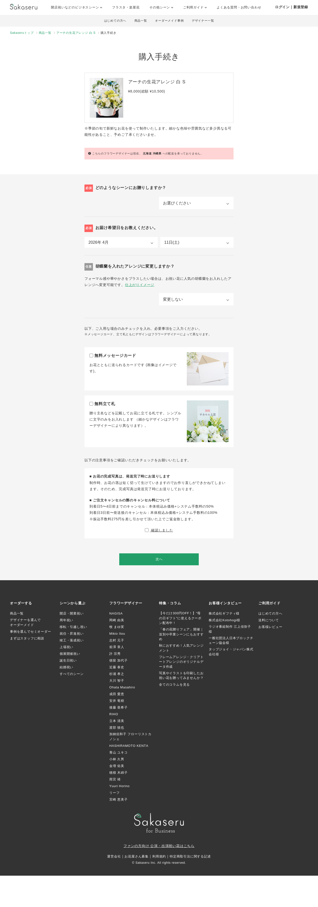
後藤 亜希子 (118, 709)
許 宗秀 (115, 655)
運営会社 (114, 859)
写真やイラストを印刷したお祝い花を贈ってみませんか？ (181, 677)
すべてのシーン (72, 675)
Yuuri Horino (119, 787)
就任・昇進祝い (72, 635)
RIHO (113, 715)
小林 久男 (116, 761)
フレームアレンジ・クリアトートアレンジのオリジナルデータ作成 (181, 663)
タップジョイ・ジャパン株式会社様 (231, 653)
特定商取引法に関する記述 (190, 859)
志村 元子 (116, 642)
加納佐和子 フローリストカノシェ (130, 738)
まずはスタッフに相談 (27, 640)
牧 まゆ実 (116, 628)
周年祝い (66, 621)
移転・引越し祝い (73, 628)
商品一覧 (137, 21)
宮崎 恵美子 (118, 801)
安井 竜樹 (116, 702)
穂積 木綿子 (118, 774)
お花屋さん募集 (136, 859)
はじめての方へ (106, 21)
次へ (159, 561)
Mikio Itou (117, 635)
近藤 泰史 (116, 668)
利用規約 (159, 859)
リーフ (114, 794)
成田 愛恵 (116, 695)
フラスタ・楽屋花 (125, 7)
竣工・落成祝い (72, 642)
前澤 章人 (116, 648)
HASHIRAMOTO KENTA (128, 747)
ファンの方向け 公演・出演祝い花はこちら (159, 847)
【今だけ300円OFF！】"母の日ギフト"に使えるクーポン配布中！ (180, 619)
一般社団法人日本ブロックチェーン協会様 (231, 642)
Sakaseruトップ (22, 34)
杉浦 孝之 (116, 675)
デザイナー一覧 (212, 21)
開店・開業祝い (72, 615)
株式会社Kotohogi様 (224, 621)
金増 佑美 (116, 767)
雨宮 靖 (115, 781)
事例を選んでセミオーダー (30, 633)
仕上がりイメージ (139, 286)
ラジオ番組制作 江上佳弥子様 (230, 630)
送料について (268, 621)
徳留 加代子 (118, 662)
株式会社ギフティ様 (224, 615)
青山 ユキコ (118, 754)
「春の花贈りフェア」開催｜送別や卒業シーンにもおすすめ (181, 635)
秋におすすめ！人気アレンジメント (181, 649)
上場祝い (66, 648)
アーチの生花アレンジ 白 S (76, 34)
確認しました (159, 532)
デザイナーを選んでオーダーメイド (25, 624)
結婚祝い (66, 668)
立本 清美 (116, 722)
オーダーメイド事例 (172, 21)
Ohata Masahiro (122, 689)
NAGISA (116, 615)
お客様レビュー (270, 628)
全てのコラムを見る (174, 686)
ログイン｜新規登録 (291, 7)
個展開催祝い (70, 655)
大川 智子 (116, 682)
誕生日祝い (68, 662)
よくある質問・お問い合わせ (239, 7)
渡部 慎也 (116, 729)
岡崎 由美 (116, 621)
